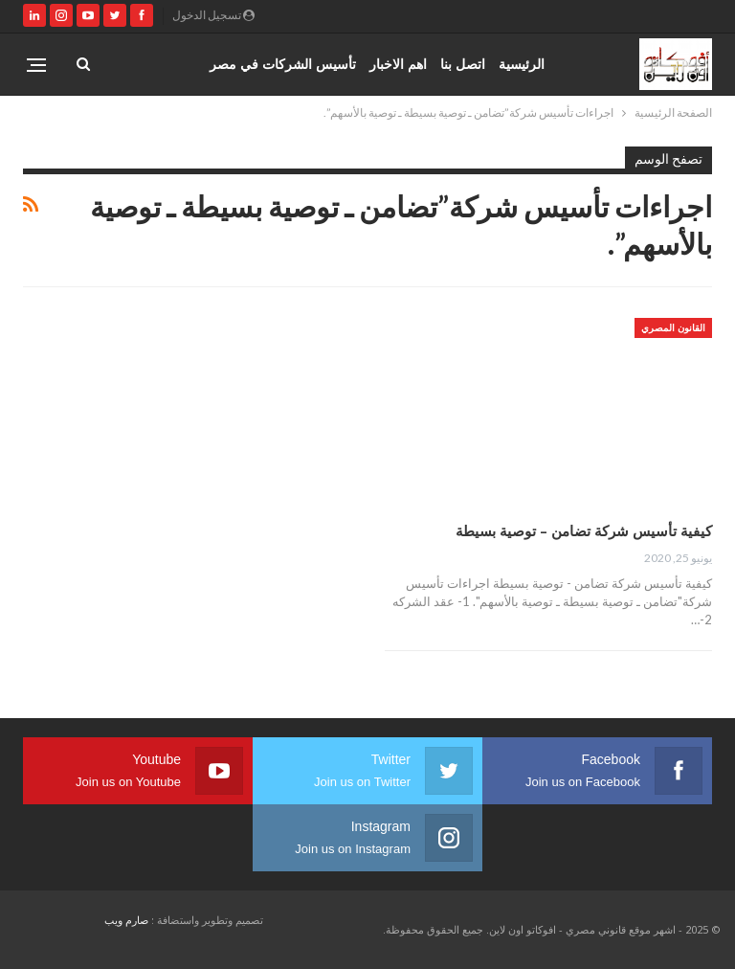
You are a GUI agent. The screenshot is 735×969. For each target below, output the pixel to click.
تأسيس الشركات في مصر (283, 64)
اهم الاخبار (398, 64)
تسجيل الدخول (213, 15)
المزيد (179, 64)
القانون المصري (673, 327)
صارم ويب (126, 920)
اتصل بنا (462, 64)
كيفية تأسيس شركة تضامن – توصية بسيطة (584, 530)
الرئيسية (522, 64)
